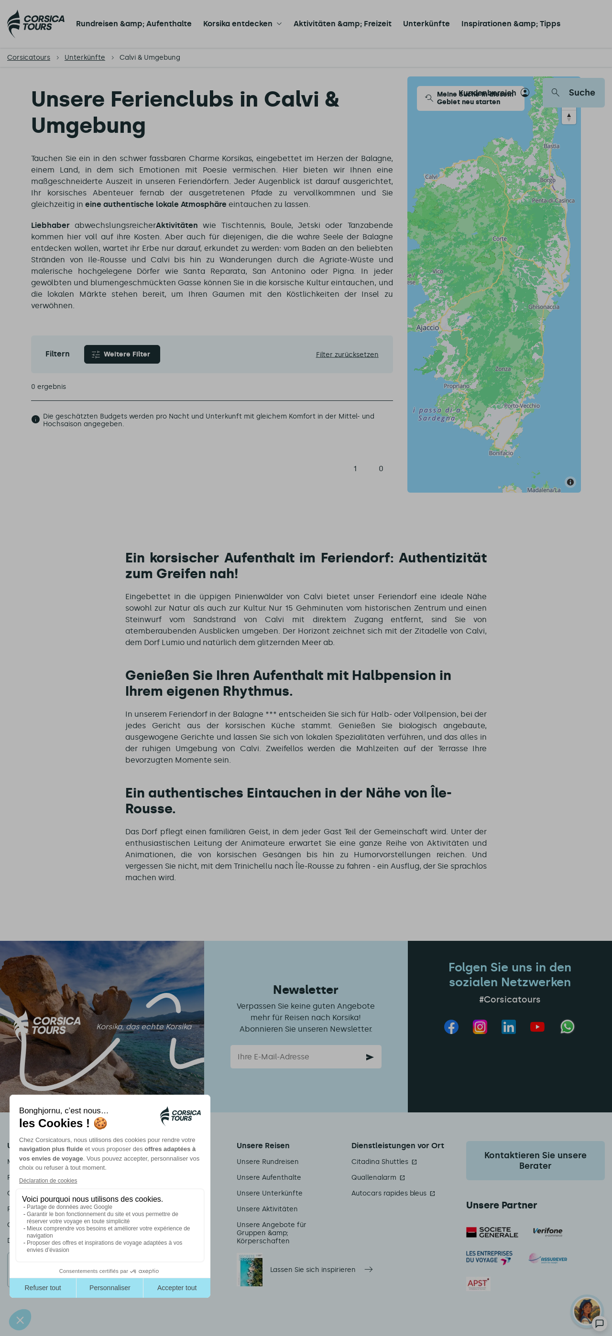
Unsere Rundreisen (268, 1162)
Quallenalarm (373, 1178)
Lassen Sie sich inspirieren (313, 1270)
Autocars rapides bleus (388, 1193)
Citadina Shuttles (379, 1162)
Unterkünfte (426, 23)
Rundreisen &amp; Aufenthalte (134, 23)
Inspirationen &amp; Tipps (510, 23)
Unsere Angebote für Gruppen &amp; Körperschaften (271, 1233)
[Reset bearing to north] (569, 117)
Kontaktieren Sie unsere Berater (535, 1160)
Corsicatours (28, 58)
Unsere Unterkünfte (270, 1193)
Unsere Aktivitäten (267, 1209)
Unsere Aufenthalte (269, 1178)
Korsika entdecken (238, 23)
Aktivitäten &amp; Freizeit (343, 23)
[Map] (494, 284)
